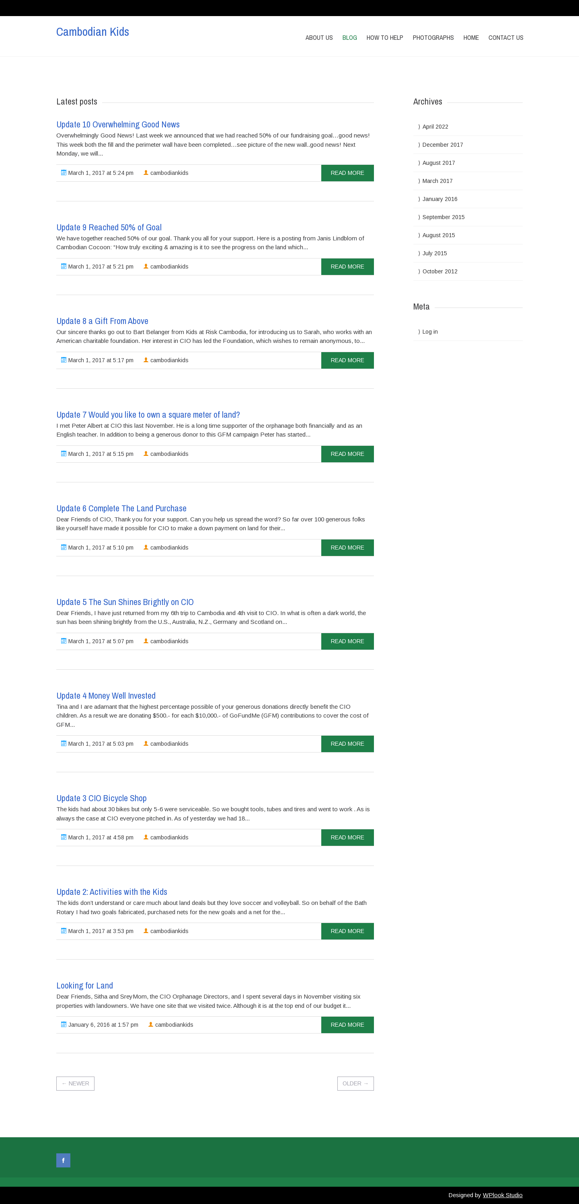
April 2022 (435, 126)
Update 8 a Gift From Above (102, 321)
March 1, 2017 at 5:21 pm (97, 266)
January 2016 (440, 199)
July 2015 (435, 253)
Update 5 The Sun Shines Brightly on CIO (125, 602)
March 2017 (438, 181)
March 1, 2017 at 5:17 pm (97, 360)
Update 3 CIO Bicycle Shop (101, 798)
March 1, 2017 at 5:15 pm (97, 454)
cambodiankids (166, 173)
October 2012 (440, 271)
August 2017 (439, 163)
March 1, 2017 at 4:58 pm (97, 837)
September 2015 (444, 217)
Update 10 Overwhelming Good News (118, 124)
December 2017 (443, 145)
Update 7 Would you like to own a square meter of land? (148, 414)
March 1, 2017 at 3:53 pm (97, 931)
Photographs (433, 37)
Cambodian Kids (92, 31)
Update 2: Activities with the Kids (111, 892)
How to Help (385, 37)
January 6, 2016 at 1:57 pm (99, 1024)
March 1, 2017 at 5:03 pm (97, 743)
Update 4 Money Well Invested (106, 695)
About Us (319, 37)
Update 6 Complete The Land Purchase (121, 508)
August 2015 (439, 235)
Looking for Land (84, 985)
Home (471, 37)
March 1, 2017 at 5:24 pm (97, 173)
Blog (350, 37)
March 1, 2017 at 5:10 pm (97, 547)
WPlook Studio (503, 1195)
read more (347, 173)
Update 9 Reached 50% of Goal (109, 227)
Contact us (506, 37)
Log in (430, 331)
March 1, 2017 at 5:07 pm (97, 641)
